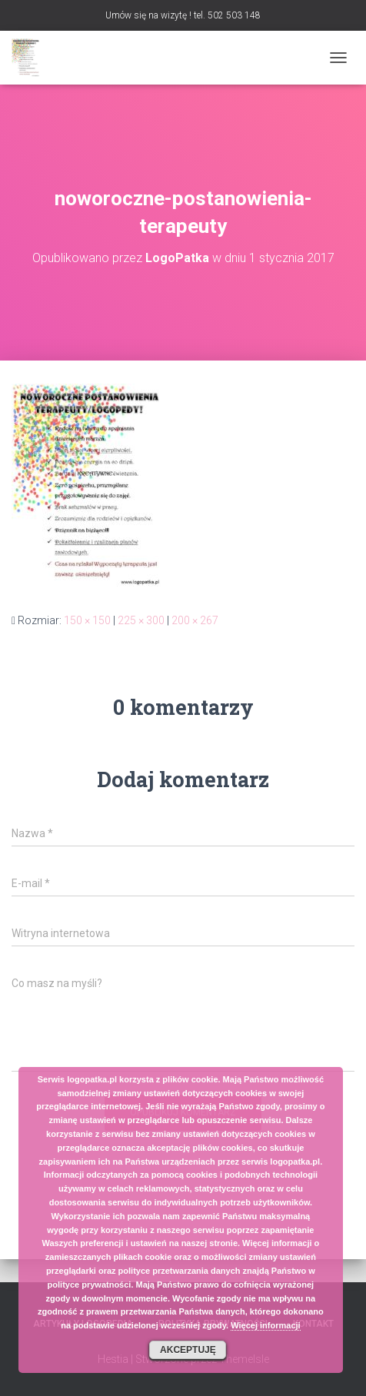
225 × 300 (141, 620)
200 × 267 (194, 620)
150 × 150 (87, 620)
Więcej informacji (265, 1325)
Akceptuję (188, 1349)
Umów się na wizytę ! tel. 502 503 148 (183, 15)
